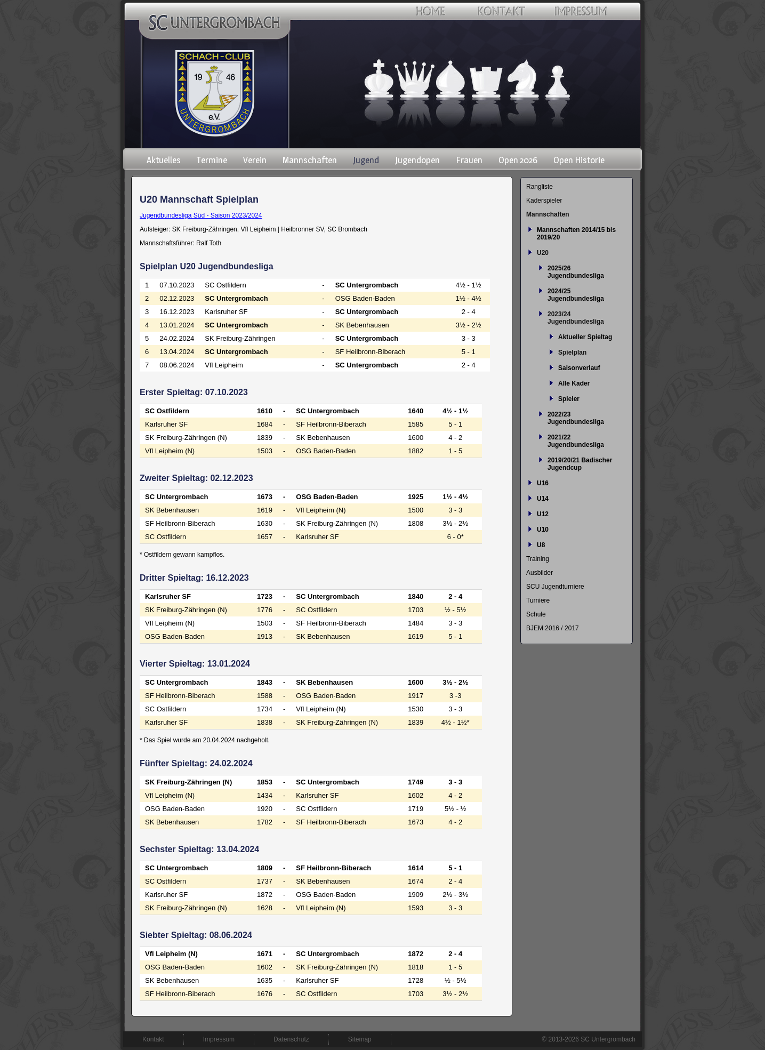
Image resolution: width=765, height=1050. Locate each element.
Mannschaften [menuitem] (310, 160)
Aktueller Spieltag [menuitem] (585, 337)
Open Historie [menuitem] (579, 160)
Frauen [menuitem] (469, 160)
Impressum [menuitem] (219, 1039)
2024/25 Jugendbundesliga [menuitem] (575, 294)
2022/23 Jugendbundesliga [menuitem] (575, 418)
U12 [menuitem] (543, 514)
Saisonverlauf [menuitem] (579, 368)
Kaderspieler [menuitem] (544, 200)
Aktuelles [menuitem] (164, 160)
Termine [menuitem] (212, 160)
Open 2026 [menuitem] (517, 160)
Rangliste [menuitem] (539, 186)
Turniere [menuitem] (538, 600)
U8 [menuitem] (541, 545)
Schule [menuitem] (536, 614)
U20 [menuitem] (543, 253)
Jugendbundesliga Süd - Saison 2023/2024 (201, 215)
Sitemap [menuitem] (360, 1039)
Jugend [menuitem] (366, 160)
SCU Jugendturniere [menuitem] (555, 586)
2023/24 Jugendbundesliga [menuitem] (575, 317)
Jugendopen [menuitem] (417, 160)
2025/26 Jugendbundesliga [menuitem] (575, 271)
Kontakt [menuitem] (153, 1039)
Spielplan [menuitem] (572, 352)
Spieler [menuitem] (568, 399)
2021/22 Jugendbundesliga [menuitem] (575, 441)
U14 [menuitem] (543, 498)
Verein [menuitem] (255, 160)
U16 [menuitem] (543, 483)
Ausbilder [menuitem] (539, 572)
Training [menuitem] (537, 559)
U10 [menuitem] (543, 529)
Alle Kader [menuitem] (574, 383)
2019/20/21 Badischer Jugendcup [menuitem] (579, 463)
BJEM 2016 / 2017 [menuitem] (552, 628)
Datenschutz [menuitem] (291, 1039)
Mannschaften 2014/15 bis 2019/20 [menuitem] (576, 233)
